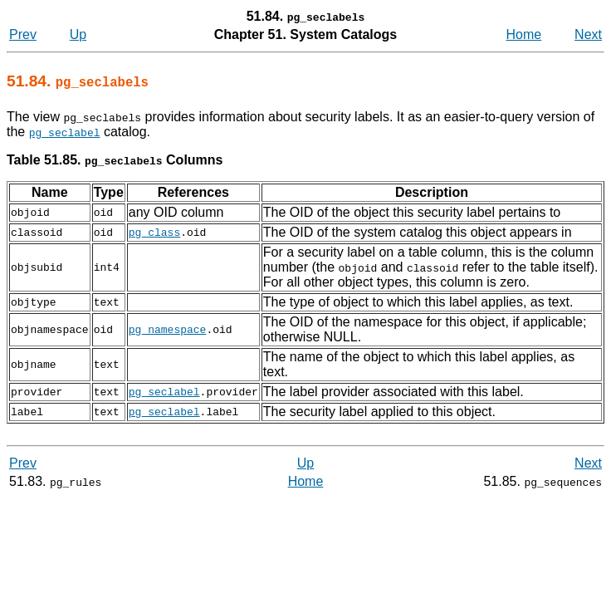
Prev (23, 34)
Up (78, 34)
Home (524, 34)
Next (588, 34)
